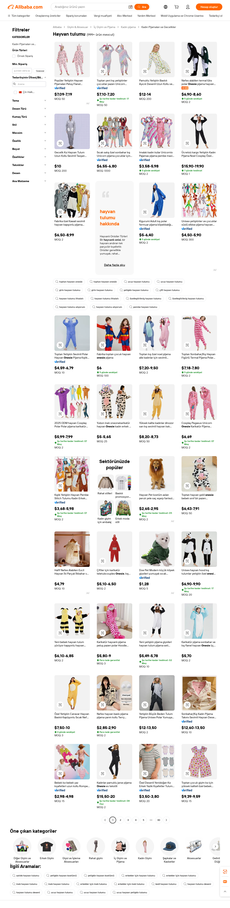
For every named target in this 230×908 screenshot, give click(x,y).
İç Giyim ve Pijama (104, 27)
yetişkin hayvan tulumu (134, 290)
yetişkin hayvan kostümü (61, 875)
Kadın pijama (128, 27)
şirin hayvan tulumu (67, 290)
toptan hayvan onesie (68, 281)
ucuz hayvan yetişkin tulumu (130, 892)
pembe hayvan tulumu (143, 307)
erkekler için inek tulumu (91, 884)
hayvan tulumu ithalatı (69, 298)
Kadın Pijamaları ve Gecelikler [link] (158, 27)
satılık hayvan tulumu (25, 875)
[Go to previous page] (105, 820)
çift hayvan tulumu (168, 290)
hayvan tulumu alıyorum (70, 307)
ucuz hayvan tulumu (137, 281)
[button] (130, 7)
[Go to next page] (166, 820)
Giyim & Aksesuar (77, 27)
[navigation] (29, 424)
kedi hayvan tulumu (164, 884)
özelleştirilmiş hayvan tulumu (143, 298)
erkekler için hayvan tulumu (138, 875)
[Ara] (141, 7)
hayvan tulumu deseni (197, 884)
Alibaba (57, 27)
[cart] (177, 7)
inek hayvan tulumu (24, 884)
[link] (225, 872)
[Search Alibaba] (90, 7)
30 (158, 820)
